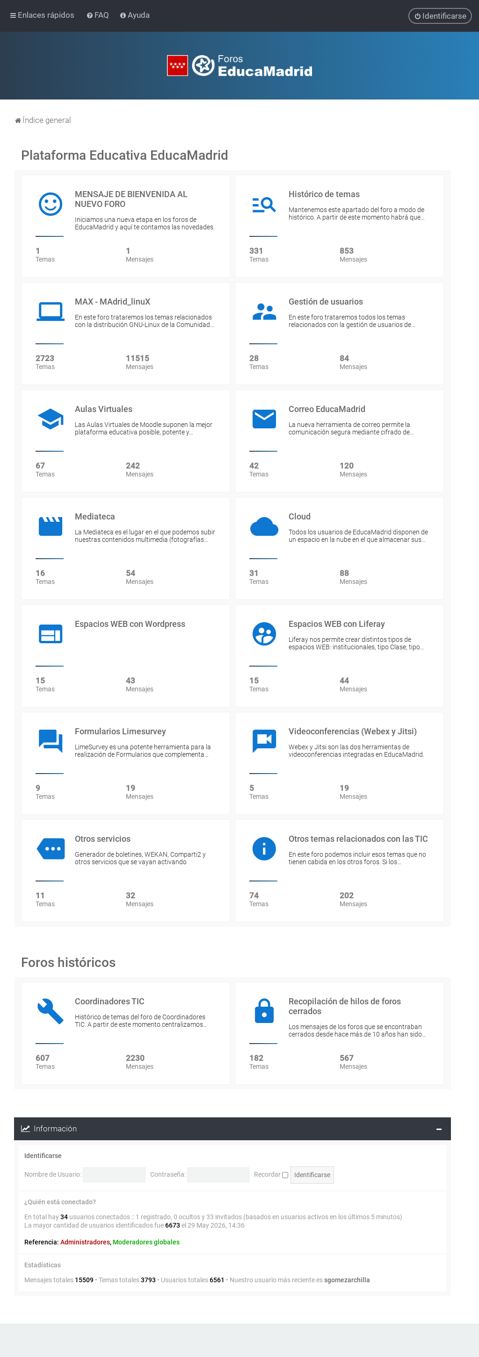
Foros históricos (68, 962)
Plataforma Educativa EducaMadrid (124, 155)
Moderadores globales (146, 1242)
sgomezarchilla (347, 1280)
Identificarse (43, 1155)
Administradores (85, 1242)
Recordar (271, 1174)
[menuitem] (98, 15)
